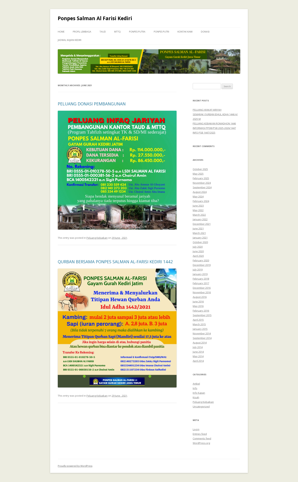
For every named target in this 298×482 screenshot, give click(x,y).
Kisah (196, 397)
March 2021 (199, 233)
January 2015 (200, 329)
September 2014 (202, 338)
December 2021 (202, 224)
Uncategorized (201, 406)
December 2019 (202, 265)
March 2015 (199, 324)
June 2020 (198, 251)
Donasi (205, 31)
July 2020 (198, 246)
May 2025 (198, 173)
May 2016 (198, 306)
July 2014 (198, 347)
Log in (196, 429)
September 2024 (202, 187)
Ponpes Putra (137, 31)
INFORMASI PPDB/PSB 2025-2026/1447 (214, 128)
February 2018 (201, 278)
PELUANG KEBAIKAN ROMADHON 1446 (214, 123)
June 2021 (198, 228)
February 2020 (201, 260)
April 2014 (198, 361)
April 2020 (198, 256)
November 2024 (202, 183)
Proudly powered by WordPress (75, 466)
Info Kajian (199, 393)
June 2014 (198, 351)
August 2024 (200, 192)
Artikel (196, 383)
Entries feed (200, 434)
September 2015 (202, 315)
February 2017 (201, 283)
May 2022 (198, 210)
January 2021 (200, 237)
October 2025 (200, 169)
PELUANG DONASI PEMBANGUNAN (92, 104)
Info (195, 388)
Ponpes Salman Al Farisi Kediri (95, 18)
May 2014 (198, 356)
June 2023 (198, 205)
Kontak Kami (185, 31)
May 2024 (198, 196)
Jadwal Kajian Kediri (69, 40)
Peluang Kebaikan (97, 237)
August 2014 (200, 342)
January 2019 (200, 274)
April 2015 (198, 319)
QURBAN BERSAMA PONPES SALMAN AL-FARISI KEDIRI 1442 (115, 261)
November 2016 (202, 292)
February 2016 (201, 310)
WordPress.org (201, 443)
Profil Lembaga (82, 31)
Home (61, 31)
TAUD (103, 31)
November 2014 (202, 333)
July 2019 (198, 269)
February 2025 (201, 178)
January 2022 (200, 219)
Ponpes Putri (161, 31)
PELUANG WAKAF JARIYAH (207, 109)
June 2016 (198, 301)
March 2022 (199, 214)
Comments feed (202, 438)
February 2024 (201, 201)
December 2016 (202, 288)
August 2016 (200, 297)
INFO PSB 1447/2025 (204, 132)
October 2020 (200, 242)
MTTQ (117, 31)
